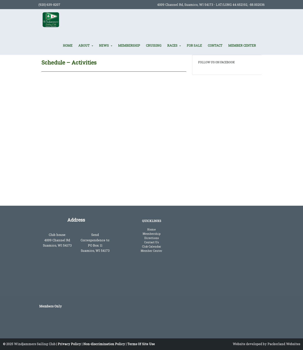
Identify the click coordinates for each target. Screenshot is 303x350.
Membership (129, 45)
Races (172, 45)
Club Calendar (151, 246)
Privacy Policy (69, 344)
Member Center (242, 45)
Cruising (153, 45)
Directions (151, 238)
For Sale (194, 45)
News (104, 45)
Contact (215, 45)
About (84, 45)
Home (67, 45)
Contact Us (151, 242)
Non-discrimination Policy (104, 344)
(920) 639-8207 (49, 5)
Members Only (50, 306)
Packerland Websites (283, 344)
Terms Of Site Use (141, 344)
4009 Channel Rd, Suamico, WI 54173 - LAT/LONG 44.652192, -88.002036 (211, 5)
